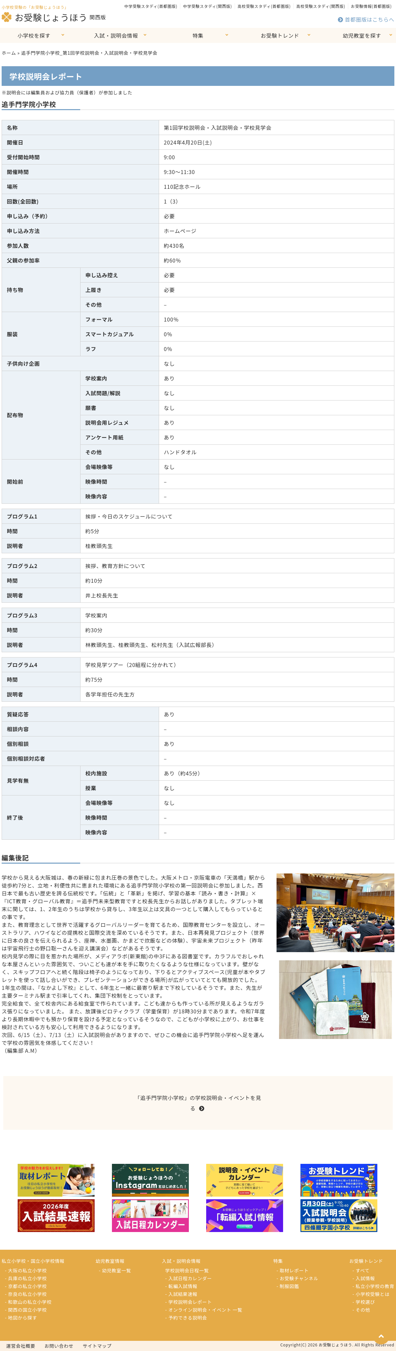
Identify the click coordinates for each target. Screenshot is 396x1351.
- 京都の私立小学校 (26, 1286)
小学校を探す (34, 35)
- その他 (361, 1309)
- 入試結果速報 (181, 1294)
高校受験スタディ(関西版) (320, 6)
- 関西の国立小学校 (26, 1309)
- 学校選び (363, 1302)
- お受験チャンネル (297, 1278)
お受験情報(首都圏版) (371, 6)
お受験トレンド (280, 35)
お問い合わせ (59, 1345)
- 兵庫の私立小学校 (26, 1278)
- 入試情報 (363, 1278)
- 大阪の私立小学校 (26, 1270)
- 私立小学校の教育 (373, 1286)
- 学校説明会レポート (188, 1302)
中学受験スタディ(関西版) (207, 6)
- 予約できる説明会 (186, 1317)
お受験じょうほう (44, 17)
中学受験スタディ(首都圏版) (150, 6)
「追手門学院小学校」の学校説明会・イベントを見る (198, 1103)
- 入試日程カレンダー (188, 1278)
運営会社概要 (20, 1345)
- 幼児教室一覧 (115, 1270)
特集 (198, 35)
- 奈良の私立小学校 (26, 1294)
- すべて (360, 1270)
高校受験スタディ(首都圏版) (264, 6)
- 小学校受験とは (370, 1294)
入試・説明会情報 (116, 35)
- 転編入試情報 (181, 1286)
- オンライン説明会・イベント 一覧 (204, 1309)
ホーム (9, 52)
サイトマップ (97, 1345)
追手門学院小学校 (29, 104)
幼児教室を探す (362, 35)
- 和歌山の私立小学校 (28, 1302)
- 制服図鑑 (288, 1286)
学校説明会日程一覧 (187, 1270)
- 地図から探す (21, 1317)
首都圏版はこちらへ (366, 19)
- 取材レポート (293, 1270)
